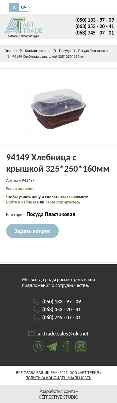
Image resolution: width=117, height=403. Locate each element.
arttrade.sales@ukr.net (63, 333)
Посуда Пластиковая (93, 51)
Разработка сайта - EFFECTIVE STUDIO (58, 394)
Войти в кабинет (21, 202)
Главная (11, 50)
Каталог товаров (38, 50)
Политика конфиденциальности (58, 378)
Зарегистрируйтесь (62, 202)
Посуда (65, 50)
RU (14, 7)
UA (23, 7)
